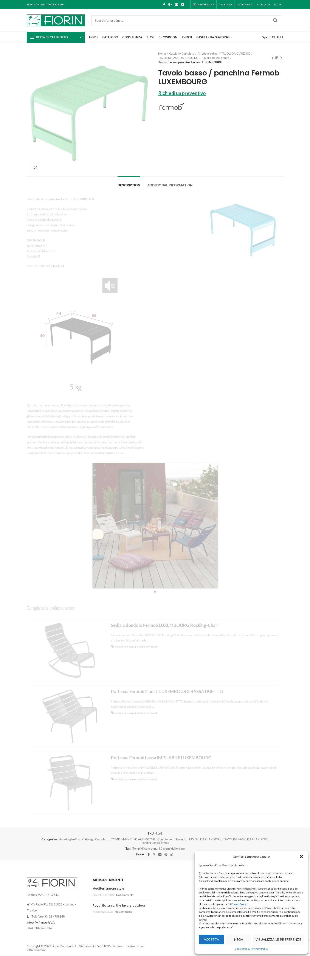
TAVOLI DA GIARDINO (235, 53)
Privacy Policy (260, 948)
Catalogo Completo (181, 53)
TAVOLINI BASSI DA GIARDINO (178, 58)
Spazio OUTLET (272, 37)
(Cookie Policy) (238, 904)
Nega (238, 939)
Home (162, 53)
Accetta (211, 939)
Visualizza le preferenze (278, 939)
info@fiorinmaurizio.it (41, 922)
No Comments (124, 894)
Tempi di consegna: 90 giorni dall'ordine (158, 848)
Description (129, 185)
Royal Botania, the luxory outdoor (119, 905)
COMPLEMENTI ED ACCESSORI (133, 839)
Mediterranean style (108, 888)
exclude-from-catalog (125, 646)
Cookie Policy (242, 948)
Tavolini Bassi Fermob (215, 58)
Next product (281, 58)
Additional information (169, 185)
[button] (301, 857)
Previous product (272, 58)
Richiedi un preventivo (182, 93)
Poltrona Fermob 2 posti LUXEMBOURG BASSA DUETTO (167, 691)
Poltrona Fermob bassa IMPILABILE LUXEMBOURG (161, 757)
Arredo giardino (208, 53)
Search (275, 20)
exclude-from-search (147, 646)
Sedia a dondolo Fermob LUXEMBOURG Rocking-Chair (164, 625)
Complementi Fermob (171, 839)
